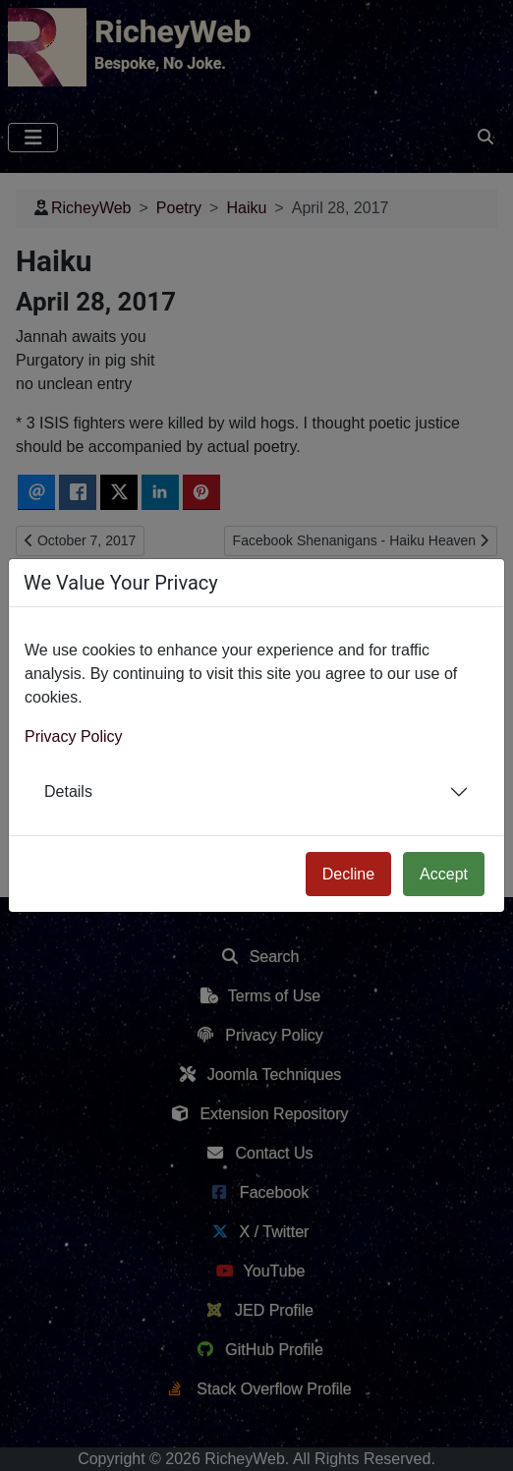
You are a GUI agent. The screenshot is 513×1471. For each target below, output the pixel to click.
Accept (444, 874)
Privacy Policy (74, 736)
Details (68, 791)
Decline (348, 874)
